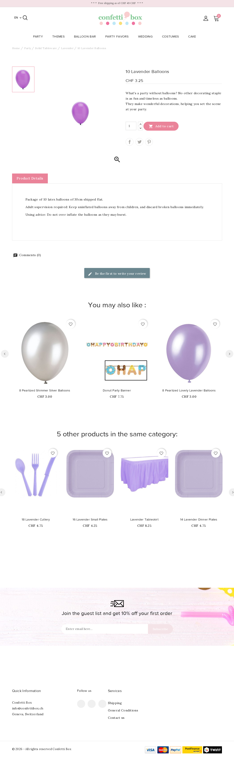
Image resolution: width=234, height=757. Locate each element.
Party (39, 36)
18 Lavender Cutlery (36, 520)
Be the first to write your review (117, 274)
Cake (193, 36)
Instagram (102, 704)
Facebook (81, 704)
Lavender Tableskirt (144, 520)
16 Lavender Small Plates (90, 520)
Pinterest (149, 142)
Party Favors (118, 36)
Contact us (116, 718)
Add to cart (161, 126)
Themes (59, 36)
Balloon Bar (86, 36)
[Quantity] (131, 126)
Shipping (115, 703)
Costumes (171, 36)
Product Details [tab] (30, 178)
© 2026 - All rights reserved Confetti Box (41, 749)
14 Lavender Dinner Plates (198, 520)
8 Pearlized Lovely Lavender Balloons (189, 391)
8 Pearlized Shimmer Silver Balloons (44, 391)
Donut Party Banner (117, 391)
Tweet (139, 142)
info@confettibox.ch (27, 708)
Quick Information (26, 691)
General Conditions (123, 710)
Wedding (146, 36)
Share (129, 142)
